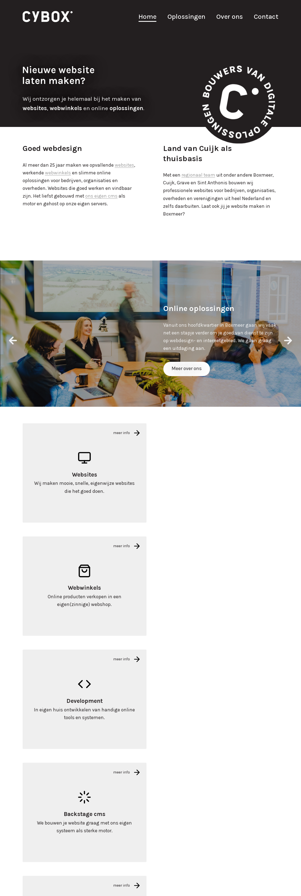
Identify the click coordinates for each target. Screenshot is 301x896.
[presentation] (13, 340)
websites (124, 165)
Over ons (229, 16)
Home (147, 16)
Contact (266, 16)
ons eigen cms (101, 196)
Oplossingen (186, 16)
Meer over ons (187, 368)
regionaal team (198, 175)
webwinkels (58, 173)
